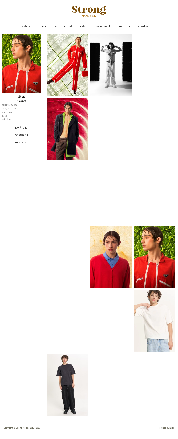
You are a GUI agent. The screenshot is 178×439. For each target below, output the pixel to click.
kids (82, 26)
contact (144, 26)
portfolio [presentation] (21, 127)
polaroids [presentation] (21, 135)
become (124, 26)
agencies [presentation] (21, 142)
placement (101, 26)
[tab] (21, 127)
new (42, 26)
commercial (62, 26)
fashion (26, 26)
